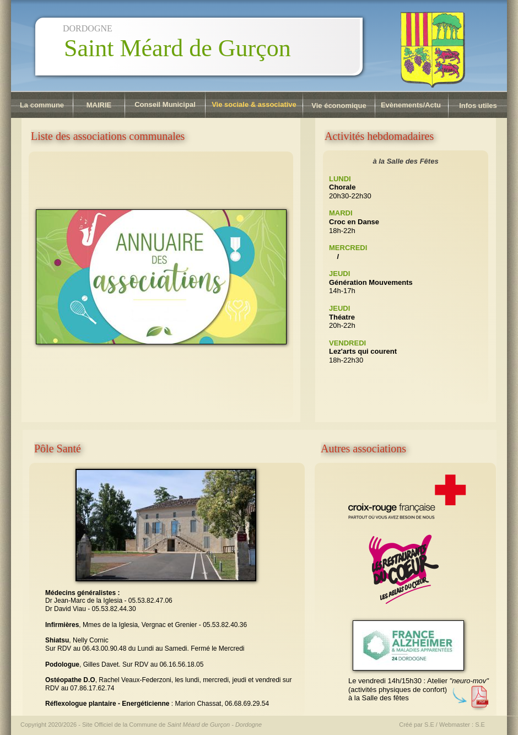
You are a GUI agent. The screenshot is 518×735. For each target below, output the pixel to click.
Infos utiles (478, 105)
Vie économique (338, 105)
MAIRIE (99, 105)
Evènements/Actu (411, 105)
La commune (42, 105)
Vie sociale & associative (254, 104)
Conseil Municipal (165, 104)
